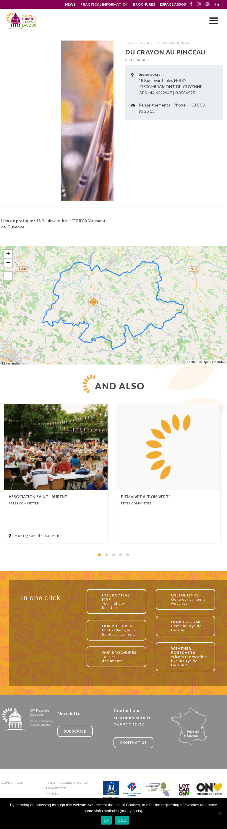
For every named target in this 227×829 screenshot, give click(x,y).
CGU (122, 820)
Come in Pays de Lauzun (190, 626)
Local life (149, 42)
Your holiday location (121, 601)
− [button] (8, 263)
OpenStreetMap (214, 362)
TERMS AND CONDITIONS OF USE (67, 782)
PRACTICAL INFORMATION (104, 4)
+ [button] (8, 254)
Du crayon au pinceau (21, 21)
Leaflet (192, 362)
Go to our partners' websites (190, 599)
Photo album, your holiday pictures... (121, 630)
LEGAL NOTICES (56, 788)
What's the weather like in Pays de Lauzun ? (190, 656)
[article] (56, 473)
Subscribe (75, 731)
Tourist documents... (121, 656)
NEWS (70, 4)
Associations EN (176, 42)
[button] (99, 555)
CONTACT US (133, 742)
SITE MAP (52, 794)
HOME (130, 42)
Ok (106, 820)
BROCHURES (144, 4)
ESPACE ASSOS (173, 4)
